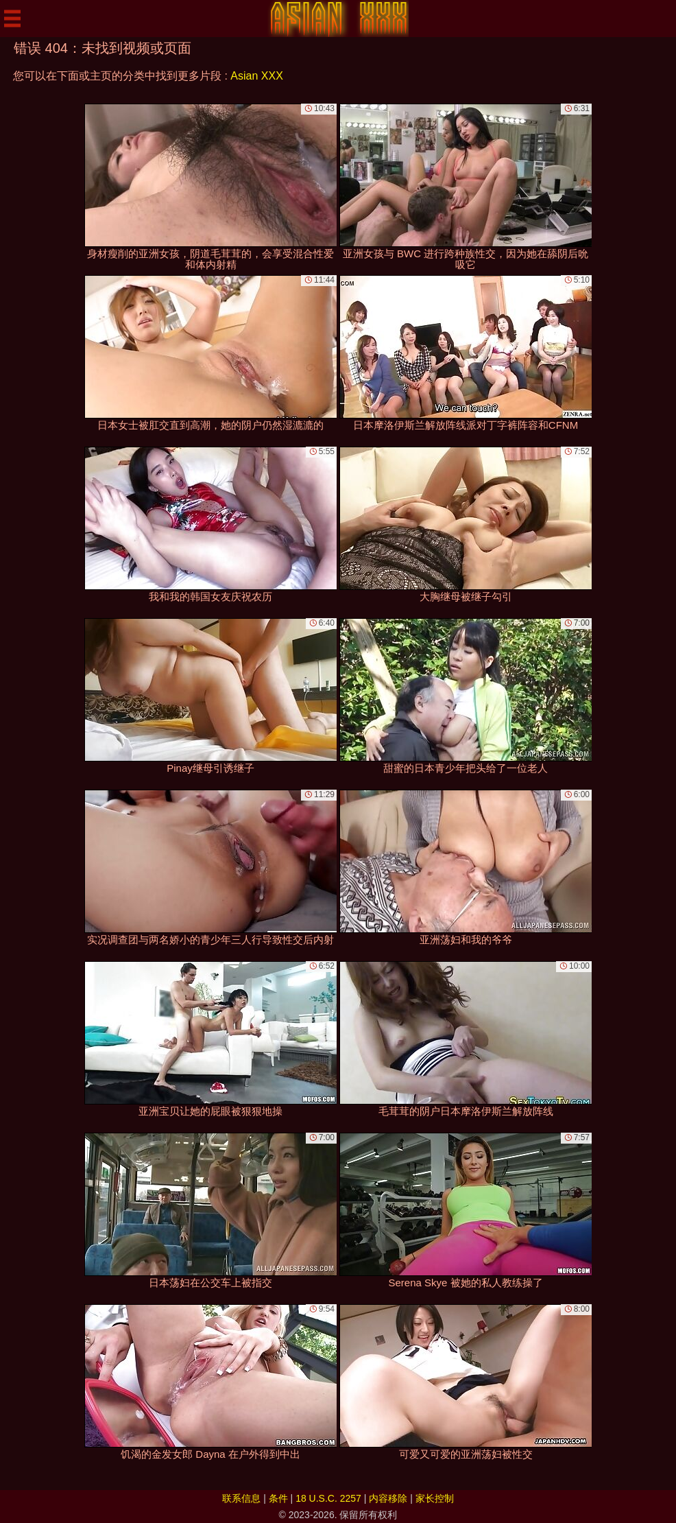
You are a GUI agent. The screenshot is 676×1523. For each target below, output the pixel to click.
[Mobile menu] (12, 18)
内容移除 (388, 1498)
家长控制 (434, 1498)
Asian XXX (256, 76)
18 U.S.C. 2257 (328, 1498)
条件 (278, 1498)
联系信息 (241, 1498)
